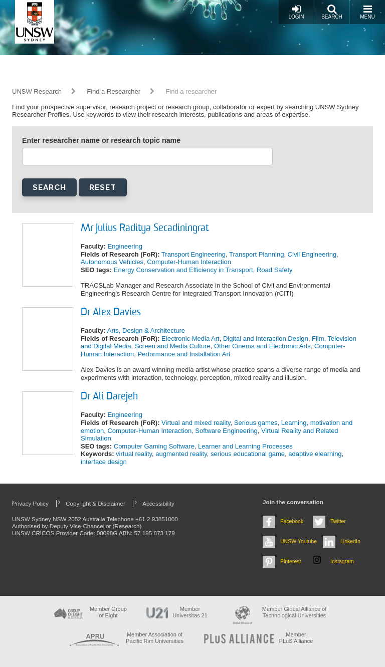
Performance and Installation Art (183, 354)
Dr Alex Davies (111, 313)
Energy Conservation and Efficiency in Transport (183, 270)
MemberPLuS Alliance (296, 637)
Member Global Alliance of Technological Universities (294, 612)
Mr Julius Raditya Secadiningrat (145, 229)
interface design (104, 462)
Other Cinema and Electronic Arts (262, 346)
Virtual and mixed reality (196, 422)
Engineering (124, 246)
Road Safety (275, 270)
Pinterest (290, 561)
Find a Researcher (113, 91)
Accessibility (158, 503)
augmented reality (181, 454)
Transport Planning (256, 254)
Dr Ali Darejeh (109, 397)
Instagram (342, 561)
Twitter (338, 521)
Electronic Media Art (190, 338)
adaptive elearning (314, 454)
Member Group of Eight (108, 612)
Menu (367, 12)
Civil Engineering (312, 254)
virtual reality (134, 454)
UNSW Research (37, 91)
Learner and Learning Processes (245, 446)
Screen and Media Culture (173, 346)
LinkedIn (350, 541)
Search (331, 12)
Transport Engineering (193, 254)
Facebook (291, 521)
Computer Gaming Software (154, 446)
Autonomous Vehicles (112, 262)
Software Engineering (226, 430)
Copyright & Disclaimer (95, 503)
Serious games (256, 422)
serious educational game (248, 454)
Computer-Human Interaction (189, 262)
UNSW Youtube (298, 541)
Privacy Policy (30, 503)
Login (296, 12)
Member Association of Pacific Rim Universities (154, 637)
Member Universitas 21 (190, 612)
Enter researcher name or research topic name (101, 140)
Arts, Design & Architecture (146, 330)
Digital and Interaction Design (265, 338)
